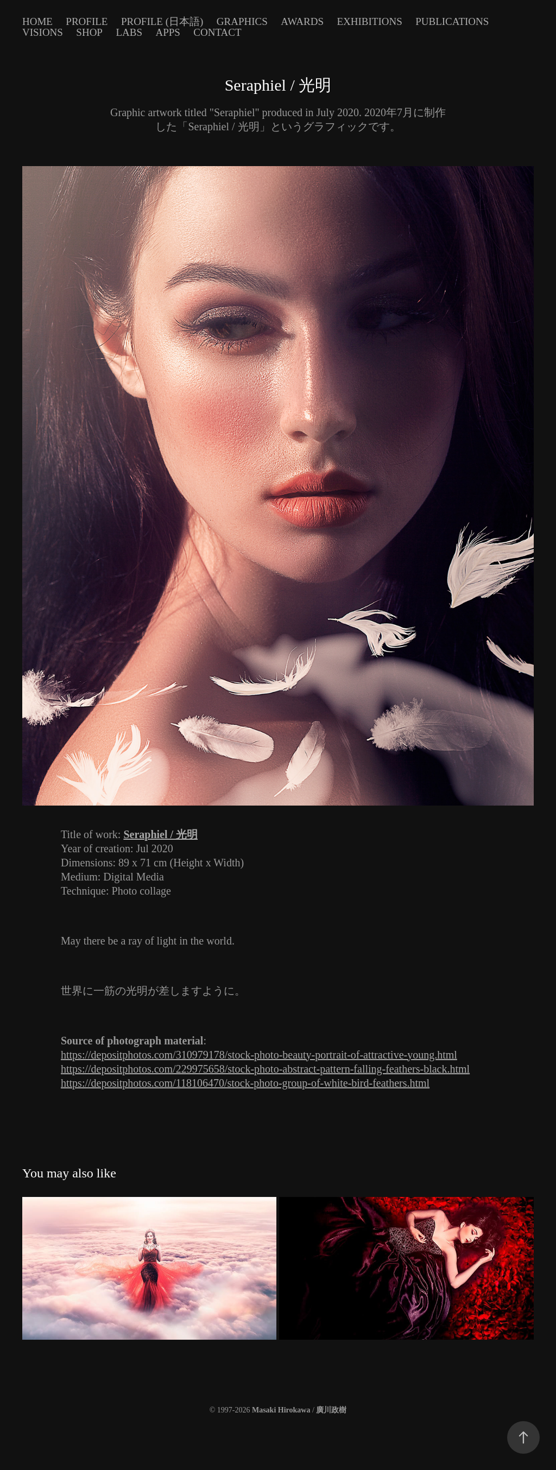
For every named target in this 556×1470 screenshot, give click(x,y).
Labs (129, 32)
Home (37, 21)
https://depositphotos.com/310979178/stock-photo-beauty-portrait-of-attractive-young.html (259, 1055)
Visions (42, 32)
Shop (89, 32)
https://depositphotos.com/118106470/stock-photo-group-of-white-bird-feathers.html (245, 1083)
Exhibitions (369, 21)
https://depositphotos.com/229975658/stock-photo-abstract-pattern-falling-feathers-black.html (265, 1069)
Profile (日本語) (162, 21)
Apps (167, 32)
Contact (217, 32)
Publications (452, 21)
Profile (87, 21)
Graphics (242, 21)
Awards (302, 21)
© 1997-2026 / (278, 1410)
